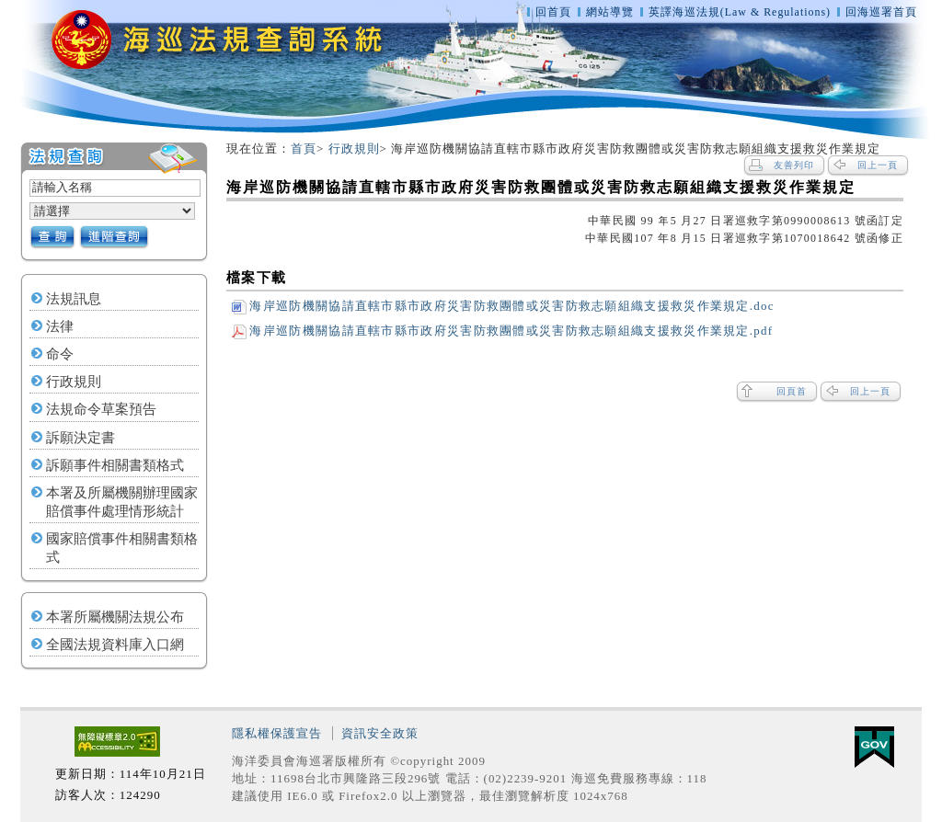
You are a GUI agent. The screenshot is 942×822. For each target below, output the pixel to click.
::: (12, 149)
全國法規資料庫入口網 (115, 644)
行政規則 (73, 381)
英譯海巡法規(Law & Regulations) (741, 12)
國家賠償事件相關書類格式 (122, 548)
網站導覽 (610, 12)
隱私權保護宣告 (277, 733)
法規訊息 (73, 298)
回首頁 (553, 12)
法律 (60, 326)
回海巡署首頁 (881, 12)
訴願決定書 (80, 437)
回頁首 (791, 391)
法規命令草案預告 (101, 409)
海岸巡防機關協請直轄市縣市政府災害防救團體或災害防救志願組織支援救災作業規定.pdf (502, 330)
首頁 (303, 148)
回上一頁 (877, 165)
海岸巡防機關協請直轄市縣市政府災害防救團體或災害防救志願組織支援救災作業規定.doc (503, 306)
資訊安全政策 (380, 733)
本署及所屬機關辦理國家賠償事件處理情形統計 (122, 502)
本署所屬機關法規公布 (115, 617)
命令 (60, 354)
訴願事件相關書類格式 (115, 465)
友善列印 (794, 165)
